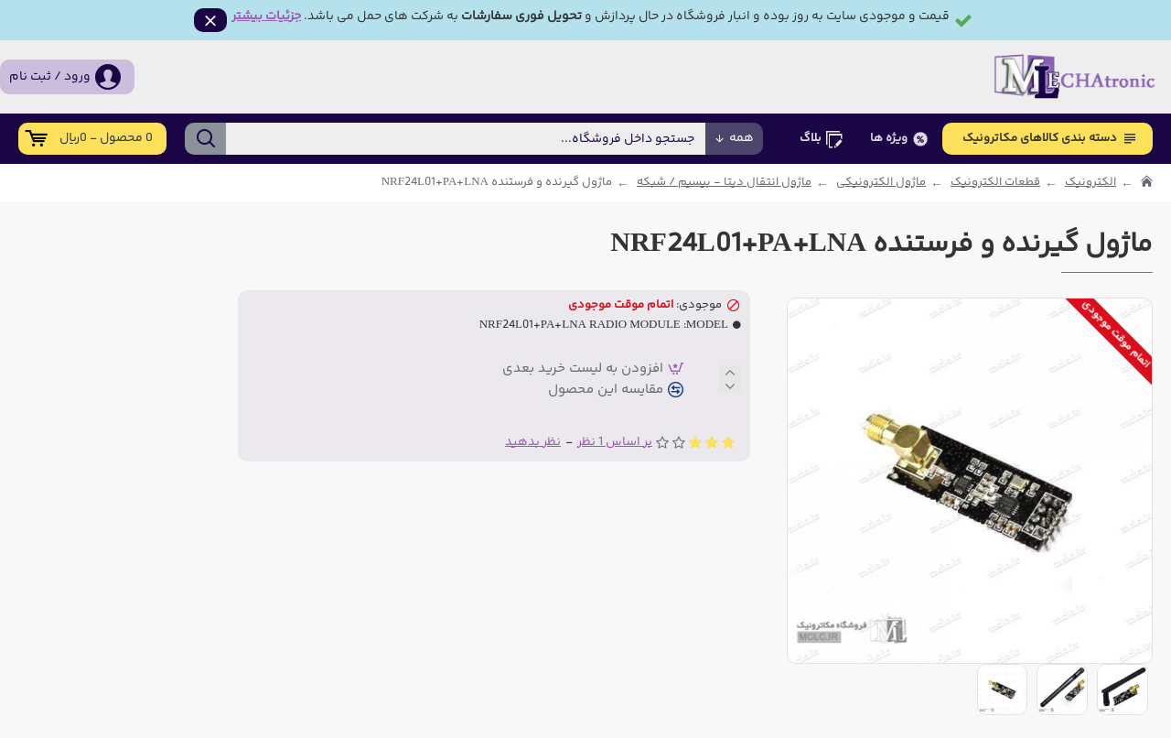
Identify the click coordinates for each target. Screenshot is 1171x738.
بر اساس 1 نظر (614, 441)
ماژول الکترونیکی (881, 182)
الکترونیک (1090, 182)
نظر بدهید (533, 441)
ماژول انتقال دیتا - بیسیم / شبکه (724, 182)
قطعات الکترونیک (995, 182)
